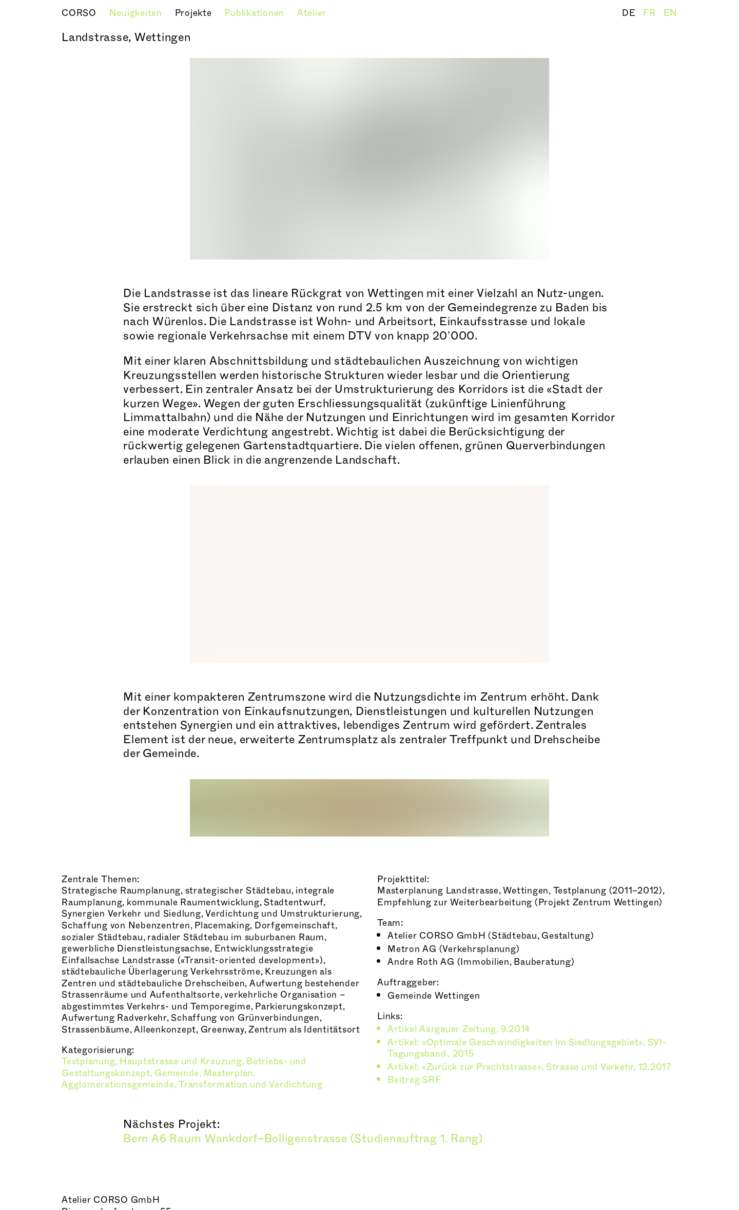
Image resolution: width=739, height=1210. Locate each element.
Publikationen (255, 13)
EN (671, 13)
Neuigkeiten (137, 13)
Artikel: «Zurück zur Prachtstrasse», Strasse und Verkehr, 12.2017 (529, 1067)
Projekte (195, 13)
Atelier (311, 13)
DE (630, 13)
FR (650, 13)
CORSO (80, 13)
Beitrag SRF (414, 1080)
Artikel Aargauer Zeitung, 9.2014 (458, 1029)
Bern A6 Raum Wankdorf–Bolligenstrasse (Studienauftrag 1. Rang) (303, 1138)
